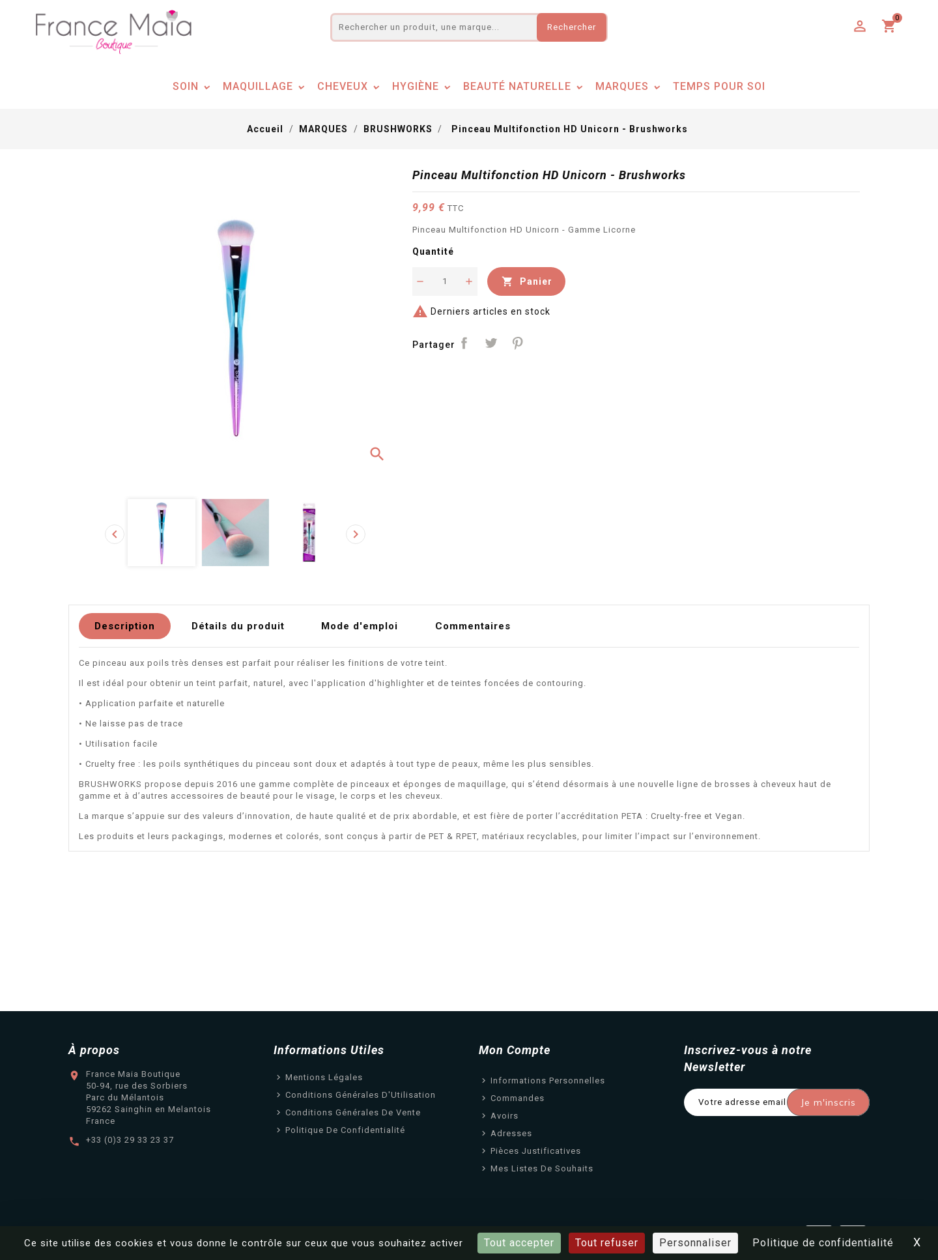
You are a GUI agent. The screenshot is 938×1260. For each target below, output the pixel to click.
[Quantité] (444, 281)
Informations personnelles (547, 1080)
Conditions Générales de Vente (353, 1112)
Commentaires (473, 626)
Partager (464, 343)
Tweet (490, 343)
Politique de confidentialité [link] (823, 1243)
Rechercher (571, 27)
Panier (526, 281)
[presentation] (114, 534)
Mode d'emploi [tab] (359, 626)
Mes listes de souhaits (541, 1168)
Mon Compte (514, 1050)
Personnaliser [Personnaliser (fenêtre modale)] (695, 1243)
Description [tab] (124, 626)
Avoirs (504, 1116)
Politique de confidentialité (345, 1130)
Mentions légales (324, 1077)
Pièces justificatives (535, 1151)
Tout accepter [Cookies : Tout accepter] (519, 1243)
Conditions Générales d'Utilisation (360, 1095)
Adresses (511, 1133)
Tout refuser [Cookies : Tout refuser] (606, 1243)
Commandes (517, 1098)
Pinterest (517, 343)
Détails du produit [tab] (238, 626)
